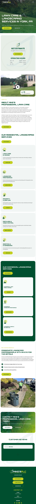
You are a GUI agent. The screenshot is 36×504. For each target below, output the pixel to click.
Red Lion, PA (11, 491)
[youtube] (19, 485)
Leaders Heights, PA (21, 494)
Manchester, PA (27, 491)
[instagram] (17, 485)
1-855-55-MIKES (18, 476)
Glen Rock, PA (14, 494)
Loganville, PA (21, 495)
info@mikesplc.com (18, 480)
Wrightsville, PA (28, 494)
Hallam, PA (22, 491)
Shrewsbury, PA (20, 493)
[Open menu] (33, 2)
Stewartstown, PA (27, 493)
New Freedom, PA (8, 494)
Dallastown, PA (16, 491)
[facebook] (15, 485)
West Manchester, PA (9, 493)
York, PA (6, 491)
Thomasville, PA (15, 495)
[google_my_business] (21, 485)
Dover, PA (15, 493)
